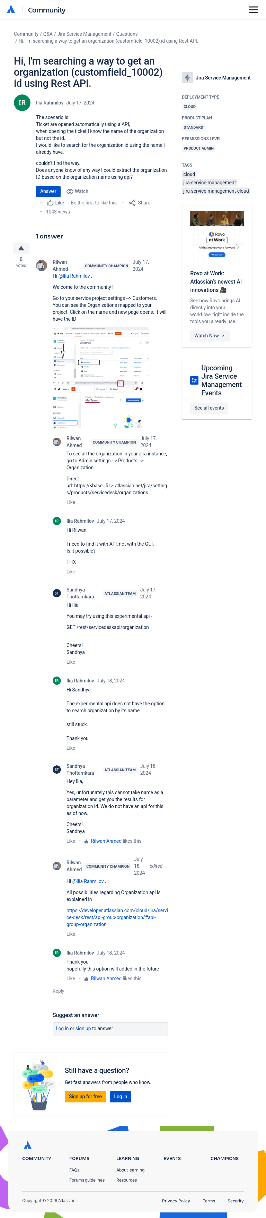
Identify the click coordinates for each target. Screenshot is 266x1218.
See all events (209, 408)
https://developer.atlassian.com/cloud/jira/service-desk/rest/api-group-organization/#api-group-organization (117, 919)
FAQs (74, 1170)
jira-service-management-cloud (216, 191)
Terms (209, 1200)
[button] (101, 353)
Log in (62, 1030)
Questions (127, 34)
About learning (130, 1170)
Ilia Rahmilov (49, 103)
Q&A (48, 34)
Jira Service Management (84, 34)
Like (70, 503)
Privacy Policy (176, 1200)
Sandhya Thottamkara (80, 594)
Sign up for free (85, 1098)
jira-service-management (209, 182)
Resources (126, 1180)
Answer (48, 191)
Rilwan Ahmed (60, 266)
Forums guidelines (87, 1180)
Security (236, 1200)
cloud (189, 174)
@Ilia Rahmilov (74, 277)
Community (47, 10)
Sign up (83, 1030)
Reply (58, 992)
